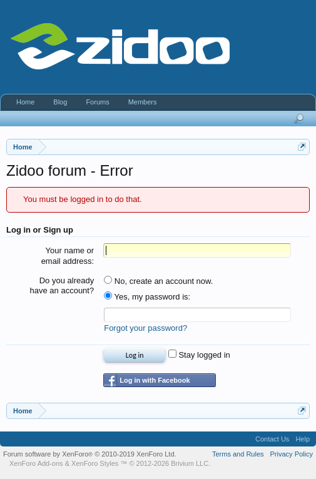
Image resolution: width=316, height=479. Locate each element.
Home (25, 102)
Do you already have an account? (62, 286)
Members (142, 102)
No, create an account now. (158, 281)
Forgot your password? (145, 328)
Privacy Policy (291, 454)
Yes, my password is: (147, 296)
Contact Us (272, 439)
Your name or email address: (67, 256)
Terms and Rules (238, 454)
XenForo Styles (94, 463)
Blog (60, 102)
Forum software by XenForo (89, 454)
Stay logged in (199, 355)
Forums (97, 102)
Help (302, 439)
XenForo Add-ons (36, 463)
